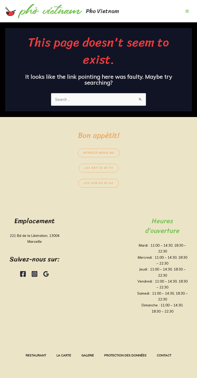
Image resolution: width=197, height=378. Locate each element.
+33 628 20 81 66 (98, 183)
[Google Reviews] (46, 274)
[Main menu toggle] (187, 11)
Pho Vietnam (102, 11)
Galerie (87, 355)
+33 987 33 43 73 (98, 168)
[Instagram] (34, 274)
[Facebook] (23, 274)
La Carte (63, 355)
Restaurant (36, 355)
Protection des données (125, 355)
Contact (164, 355)
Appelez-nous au (98, 153)
